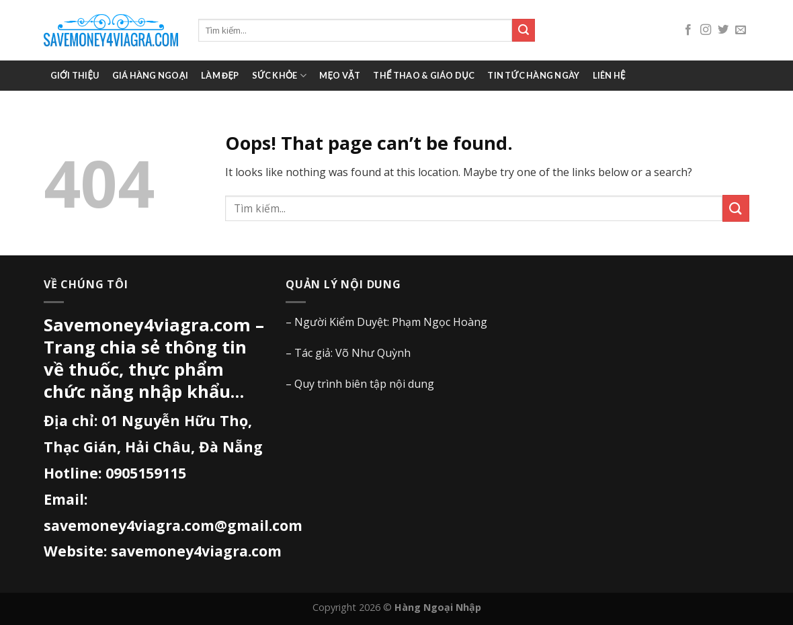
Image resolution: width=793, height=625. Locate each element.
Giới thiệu (74, 75)
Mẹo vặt (339, 75)
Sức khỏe (279, 75)
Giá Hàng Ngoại (150, 75)
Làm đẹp (220, 75)
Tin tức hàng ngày (533, 75)
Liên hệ (609, 75)
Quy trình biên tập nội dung (364, 383)
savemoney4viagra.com (196, 550)
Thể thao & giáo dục (423, 75)
